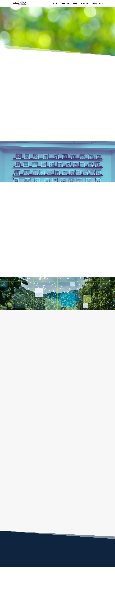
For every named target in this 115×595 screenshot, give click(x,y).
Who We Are (55, 3)
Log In (101, 3)
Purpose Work (84, 3)
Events (75, 3)
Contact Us (94, 3)
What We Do (65, 3)
